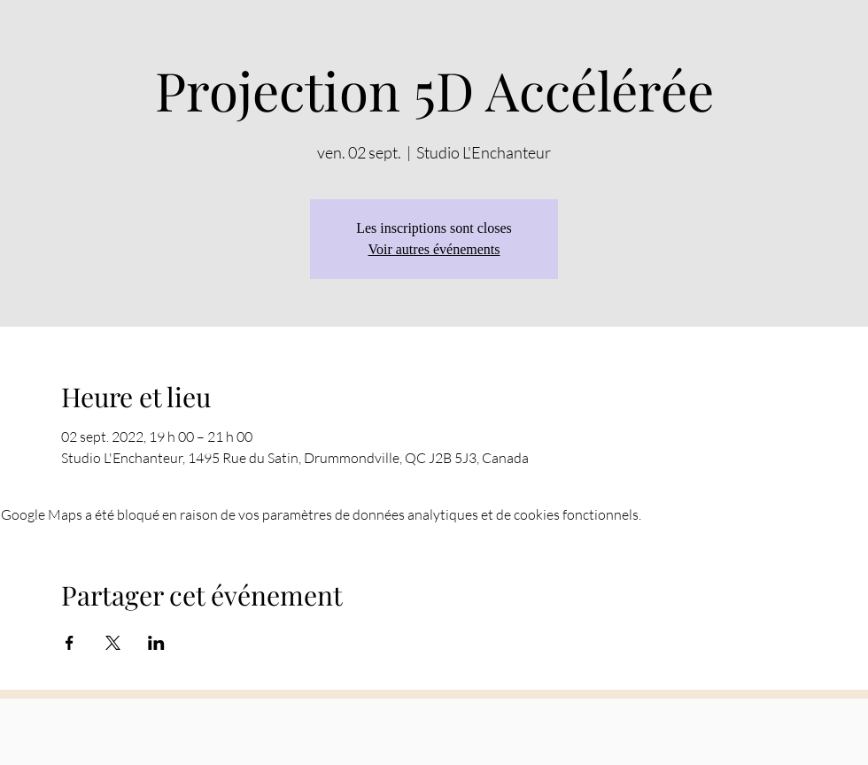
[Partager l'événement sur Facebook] (69, 643)
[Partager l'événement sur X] (113, 643)
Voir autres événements (434, 249)
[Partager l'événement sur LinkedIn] (156, 643)
